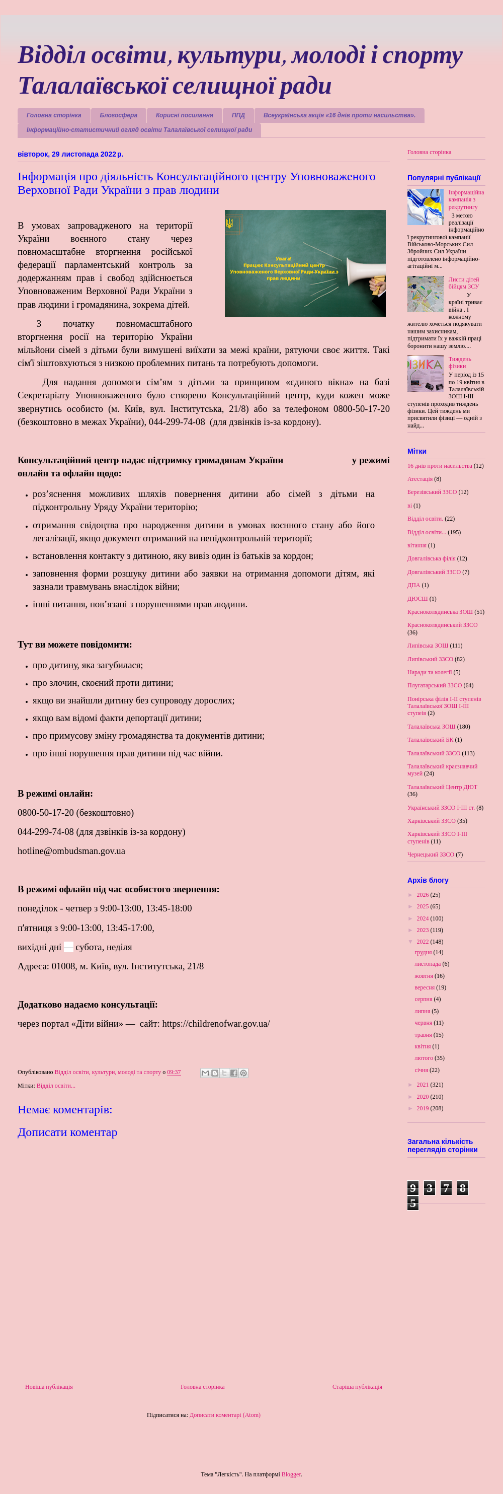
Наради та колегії (429, 672)
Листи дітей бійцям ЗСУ (464, 283)
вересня (425, 987)
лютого (424, 1057)
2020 (424, 1096)
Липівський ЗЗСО (430, 659)
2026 (424, 894)
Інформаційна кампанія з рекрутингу (466, 199)
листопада (428, 963)
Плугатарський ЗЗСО (434, 685)
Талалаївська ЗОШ (431, 726)
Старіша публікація (357, 1386)
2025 (424, 906)
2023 (424, 930)
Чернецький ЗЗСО (430, 854)
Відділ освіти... (56, 1085)
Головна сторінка (54, 115)
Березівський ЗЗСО (432, 491)
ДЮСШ (417, 598)
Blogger (291, 1474)
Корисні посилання (184, 115)
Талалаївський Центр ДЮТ (442, 787)
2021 (424, 1084)
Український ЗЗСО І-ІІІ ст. (441, 807)
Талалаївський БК (430, 739)
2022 (424, 941)
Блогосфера (119, 115)
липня (423, 1011)
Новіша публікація (49, 1386)
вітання (417, 545)
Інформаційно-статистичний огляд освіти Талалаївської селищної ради (139, 129)
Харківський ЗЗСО (431, 820)
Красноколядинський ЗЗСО (442, 624)
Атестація (420, 478)
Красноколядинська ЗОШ (440, 611)
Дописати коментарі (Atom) (225, 1414)
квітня (423, 1046)
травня (423, 1034)
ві (409, 505)
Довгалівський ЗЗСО (434, 572)
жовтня (424, 975)
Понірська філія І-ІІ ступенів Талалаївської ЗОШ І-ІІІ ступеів (444, 706)
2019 (424, 1108)
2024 (424, 918)
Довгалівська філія (431, 558)
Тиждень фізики (460, 362)
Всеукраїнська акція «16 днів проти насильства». (339, 115)
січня (422, 1070)
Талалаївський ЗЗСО (433, 753)
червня (424, 1022)
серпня (424, 999)
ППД (238, 115)
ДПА (414, 585)
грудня (423, 952)
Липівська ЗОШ (427, 645)
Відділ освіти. (425, 518)
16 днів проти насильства (439, 465)
